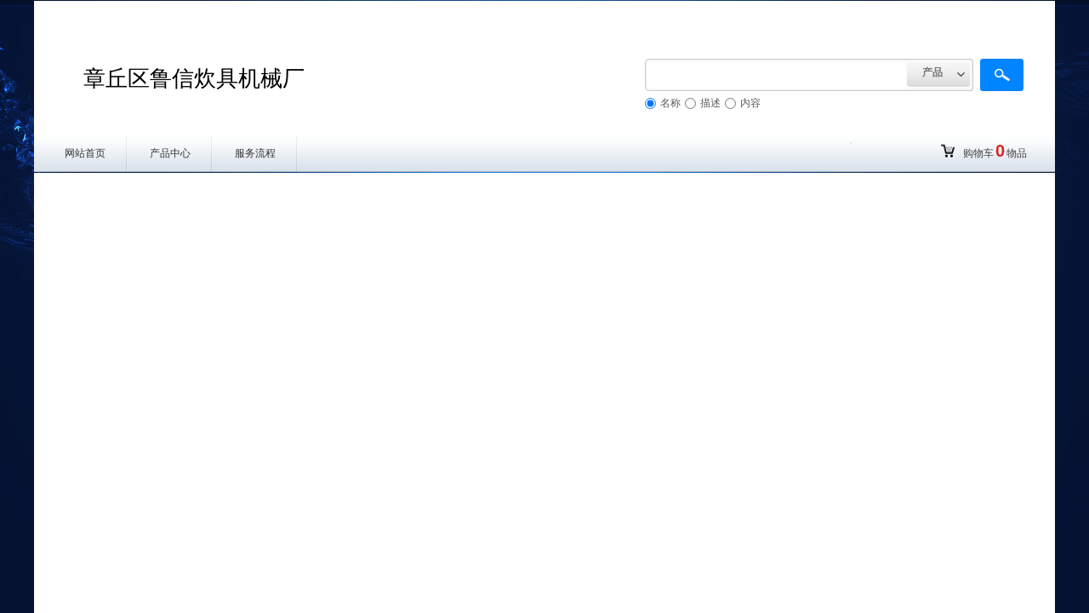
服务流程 (255, 153)
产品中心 (170, 153)
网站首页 (85, 153)
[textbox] (776, 75)
